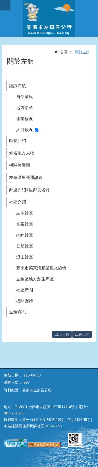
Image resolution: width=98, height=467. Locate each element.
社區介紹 (17, 202)
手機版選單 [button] (5, 5)
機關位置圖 (19, 165)
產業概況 (24, 118)
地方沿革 (24, 107)
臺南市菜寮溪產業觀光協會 (41, 268)
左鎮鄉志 (17, 312)
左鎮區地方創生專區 (35, 279)
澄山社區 (24, 257)
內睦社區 (24, 235)
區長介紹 (17, 140)
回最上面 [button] (82, 334)
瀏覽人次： (13, 382)
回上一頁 (62, 334)
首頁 (64, 52)
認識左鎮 (17, 85)
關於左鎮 (82, 52)
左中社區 (24, 213)
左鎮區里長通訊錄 (26, 177)
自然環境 (24, 96)
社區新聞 (24, 290)
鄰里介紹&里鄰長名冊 (29, 190)
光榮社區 (24, 224)
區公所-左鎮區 (49, 18)
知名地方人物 (21, 153)
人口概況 (24, 129)
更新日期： (13, 375)
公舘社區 (24, 246)
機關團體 (24, 301)
